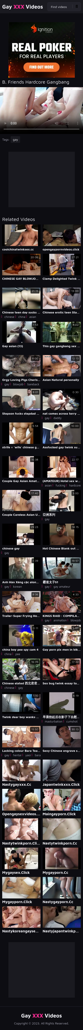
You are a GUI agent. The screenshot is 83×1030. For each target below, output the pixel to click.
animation (60, 620)
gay (15, 139)
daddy (58, 418)
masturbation (53, 721)
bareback (33, 384)
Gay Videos (22, 7)
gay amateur (62, 586)
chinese (9, 317)
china (21, 317)
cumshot (71, 721)
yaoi (28, 755)
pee (17, 654)
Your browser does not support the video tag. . (41, 110)
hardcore (75, 485)
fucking (60, 485)
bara (38, 755)
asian (32, 317)
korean (17, 586)
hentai (17, 755)
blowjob (18, 384)
